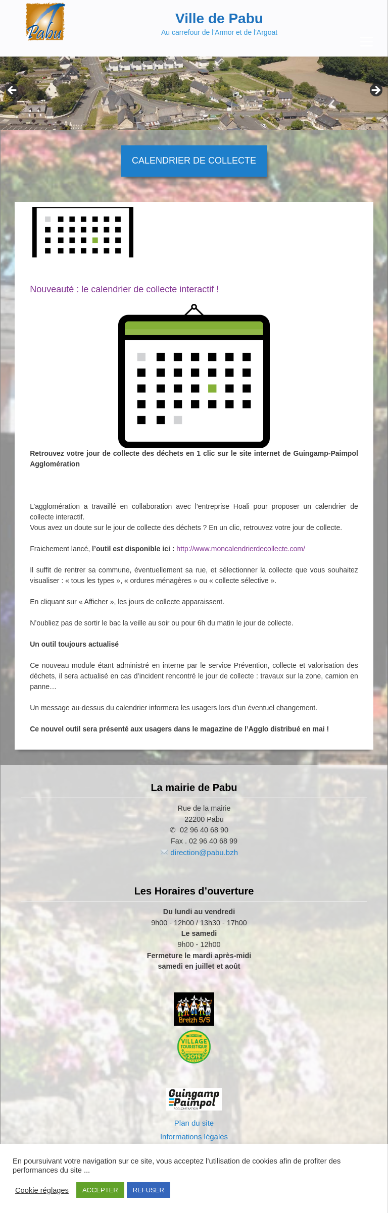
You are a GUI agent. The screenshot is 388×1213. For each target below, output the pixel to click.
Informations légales (194, 1136)
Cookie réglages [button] (42, 1190)
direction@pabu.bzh (204, 852)
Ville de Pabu (219, 18)
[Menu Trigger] (366, 42)
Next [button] (375, 90)
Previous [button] (12, 90)
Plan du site (194, 1123)
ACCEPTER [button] (100, 1190)
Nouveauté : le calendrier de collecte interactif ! (124, 289)
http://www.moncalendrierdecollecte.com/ (240, 549)
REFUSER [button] (148, 1190)
